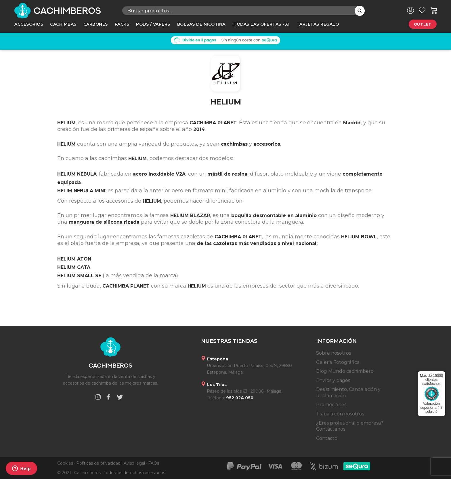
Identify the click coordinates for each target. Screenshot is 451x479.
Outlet (422, 24)
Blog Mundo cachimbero (345, 371)
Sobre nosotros (333, 353)
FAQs (153, 463)
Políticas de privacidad (98, 463)
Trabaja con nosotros (340, 414)
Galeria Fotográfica (338, 362)
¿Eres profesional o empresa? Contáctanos (349, 426)
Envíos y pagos (333, 380)
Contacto (326, 438)
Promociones (331, 404)
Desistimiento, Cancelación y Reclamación (348, 392)
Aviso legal (134, 463)
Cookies (65, 463)
